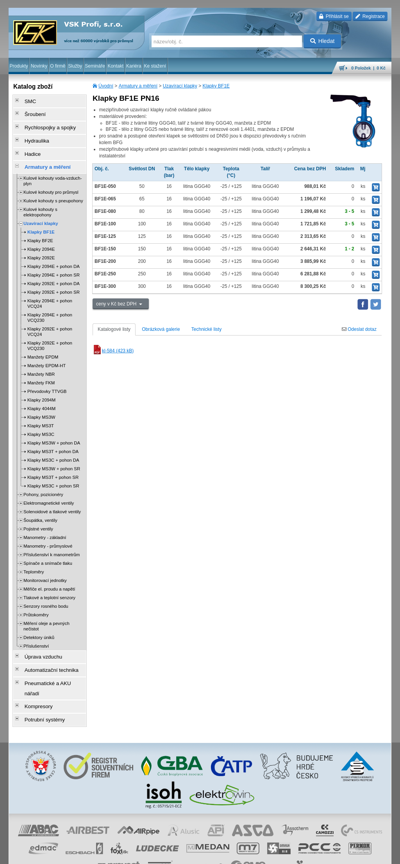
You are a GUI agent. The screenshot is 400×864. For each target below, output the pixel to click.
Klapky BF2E (40, 227)
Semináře (95, 66)
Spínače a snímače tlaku (47, 550)
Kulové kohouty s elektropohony (40, 199)
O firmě (57, 66)
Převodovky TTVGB (46, 378)
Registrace (370, 16)
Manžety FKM (41, 369)
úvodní (288, 854)
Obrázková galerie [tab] (161, 329)
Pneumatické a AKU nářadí (49, 664)
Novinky (39, 66)
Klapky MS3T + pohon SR (53, 464)
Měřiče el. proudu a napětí (49, 575)
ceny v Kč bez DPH (117, 304)
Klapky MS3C (40, 421)
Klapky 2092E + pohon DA (53, 270)
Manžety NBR (41, 361)
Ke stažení (155, 66)
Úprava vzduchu (38, 642)
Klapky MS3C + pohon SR (53, 472)
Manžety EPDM (42, 343)
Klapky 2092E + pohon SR (53, 279)
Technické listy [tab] (206, 329)
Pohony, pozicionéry (43, 481)
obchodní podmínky (130, 854)
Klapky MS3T (40, 412)
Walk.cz (59, 854)
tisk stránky (337, 854)
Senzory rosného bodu (45, 593)
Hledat (322, 41)
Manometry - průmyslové (47, 532)
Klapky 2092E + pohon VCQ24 (49, 318)
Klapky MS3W (41, 404)
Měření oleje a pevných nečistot (46, 613)
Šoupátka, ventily (40, 507)
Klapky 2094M (41, 386)
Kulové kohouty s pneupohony (53, 187)
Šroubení (30, 111)
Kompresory (33, 675)
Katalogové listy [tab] (114, 329)
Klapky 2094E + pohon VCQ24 (49, 290)
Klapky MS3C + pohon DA (53, 446)
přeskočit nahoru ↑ (370, 854)
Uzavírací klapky (180, 86)
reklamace (214, 854)
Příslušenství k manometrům (51, 541)
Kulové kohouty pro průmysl (51, 179)
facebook (269, 854)
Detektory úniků (38, 624)
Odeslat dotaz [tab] (359, 329)
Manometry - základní (44, 524)
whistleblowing (242, 854)
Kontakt (115, 66)
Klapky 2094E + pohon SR (53, 261)
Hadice (28, 144)
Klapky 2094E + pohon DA (53, 253)
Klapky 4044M (41, 395)
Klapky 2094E (41, 236)
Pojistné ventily (38, 515)
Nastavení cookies (89, 854)
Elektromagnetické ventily (48, 489)
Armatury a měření (138, 86)
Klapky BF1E (216, 86)
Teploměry (33, 558)
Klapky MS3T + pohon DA (53, 438)
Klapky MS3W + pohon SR (53, 455)
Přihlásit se (333, 16)
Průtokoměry (36, 601)
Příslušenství (36, 632)
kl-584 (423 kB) (113, 350)
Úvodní (105, 86)
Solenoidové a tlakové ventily (52, 498)
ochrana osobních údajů (176, 854)
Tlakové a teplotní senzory (49, 584)
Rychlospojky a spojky (44, 122)
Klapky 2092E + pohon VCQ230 (49, 332)
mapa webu (310, 854)
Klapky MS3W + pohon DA (53, 429)
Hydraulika (32, 133)
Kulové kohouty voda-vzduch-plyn (52, 167)
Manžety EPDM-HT (46, 352)
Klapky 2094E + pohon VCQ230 (49, 304)
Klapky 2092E (41, 244)
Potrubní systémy (39, 686)
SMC (26, 100)
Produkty (18, 66)
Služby (75, 66)
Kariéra (133, 66)
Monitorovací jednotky (45, 567)
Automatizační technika (45, 653)
